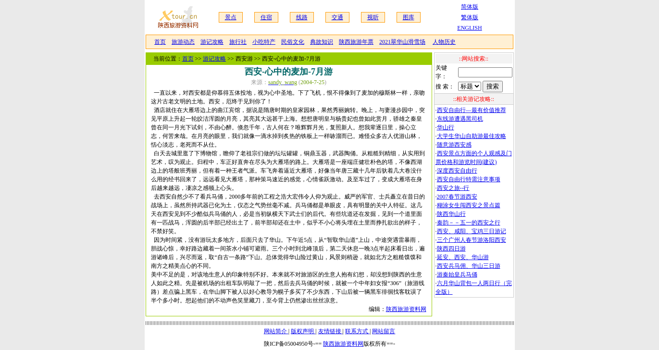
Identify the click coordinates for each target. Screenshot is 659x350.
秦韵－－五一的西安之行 (468, 222)
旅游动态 (183, 41)
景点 (230, 17)
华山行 (445, 127)
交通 (337, 17)
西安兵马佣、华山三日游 (468, 265)
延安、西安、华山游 (463, 257)
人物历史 (444, 41)
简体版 (469, 6)
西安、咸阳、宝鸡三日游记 (471, 231)
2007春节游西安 (457, 196)
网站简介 (276, 331)
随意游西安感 (454, 144)
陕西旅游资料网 (406, 309)
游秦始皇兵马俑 (457, 274)
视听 (373, 17)
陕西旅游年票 (356, 41)
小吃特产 (263, 41)
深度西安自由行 (457, 170)
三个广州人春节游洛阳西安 (471, 240)
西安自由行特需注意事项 (468, 179)
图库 (408, 17)
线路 (302, 17)
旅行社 (238, 41)
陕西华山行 (451, 214)
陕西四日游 (451, 248)
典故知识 (321, 41)
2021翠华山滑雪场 (402, 41)
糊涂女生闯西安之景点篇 (468, 205)
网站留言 (383, 331)
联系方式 (357, 331)
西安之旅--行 (453, 188)
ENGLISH (469, 28)
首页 (160, 41)
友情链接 (330, 331)
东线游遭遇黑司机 (460, 118)
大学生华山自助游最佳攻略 (471, 136)
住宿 (266, 17)
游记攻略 (212, 41)
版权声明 (303, 331)
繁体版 (469, 17)
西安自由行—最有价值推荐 (471, 110)
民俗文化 (292, 41)
